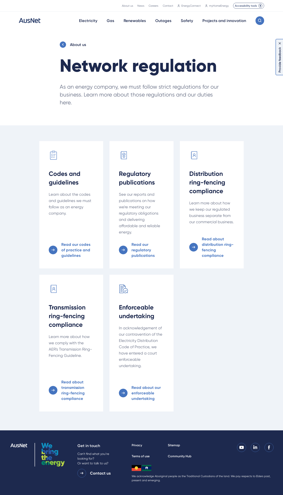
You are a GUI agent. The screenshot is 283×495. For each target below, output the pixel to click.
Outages (163, 20)
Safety (187, 20)
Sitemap (174, 445)
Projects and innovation (224, 20)
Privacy (137, 445)
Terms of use (141, 456)
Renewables (135, 20)
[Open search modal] (259, 20)
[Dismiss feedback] (279, 43)
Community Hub (179, 456)
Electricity (88, 20)
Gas (110, 20)
